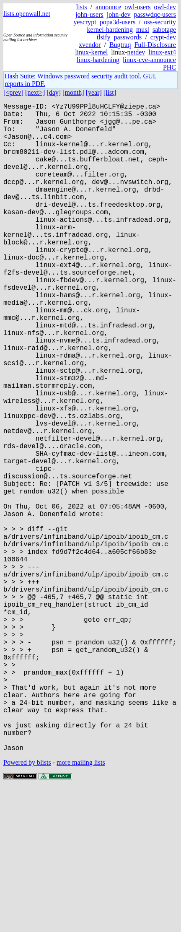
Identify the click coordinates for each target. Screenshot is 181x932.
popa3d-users (117, 22)
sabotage (164, 29)
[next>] (35, 92)
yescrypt (85, 22)
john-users (89, 14)
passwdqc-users (155, 14)
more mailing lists (81, 906)
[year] (94, 92)
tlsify (104, 37)
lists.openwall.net (26, 13)
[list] (109, 92)
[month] (73, 92)
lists (81, 6)
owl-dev (165, 6)
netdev (136, 52)
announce (108, 6)
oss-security (160, 22)
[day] (54, 92)
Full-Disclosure (155, 44)
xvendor (90, 44)
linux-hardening (98, 59)
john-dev (119, 14)
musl (142, 29)
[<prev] (13, 92)
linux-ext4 (162, 52)
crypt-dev (163, 37)
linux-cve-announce (149, 59)
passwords (128, 37)
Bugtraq (120, 44)
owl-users (137, 6)
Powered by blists (27, 906)
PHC (169, 67)
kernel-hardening (110, 29)
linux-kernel (91, 52)
